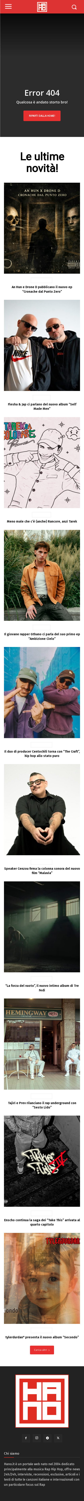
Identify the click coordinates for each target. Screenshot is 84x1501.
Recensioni (41, 514)
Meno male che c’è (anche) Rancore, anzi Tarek (42, 521)
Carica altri (42, 1350)
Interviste (41, 397)
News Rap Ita (41, 280)
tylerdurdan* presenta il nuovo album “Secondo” (42, 1337)
